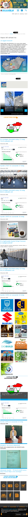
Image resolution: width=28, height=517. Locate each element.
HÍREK (11, 33)
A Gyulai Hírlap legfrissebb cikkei (10, 377)
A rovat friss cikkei (10, 117)
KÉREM (25, 514)
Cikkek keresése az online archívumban (10, 477)
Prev (2, 397)
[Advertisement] (14, 22)
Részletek (18, 514)
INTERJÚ (22, 507)
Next (26, 397)
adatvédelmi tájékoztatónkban (11, 509)
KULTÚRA (13, 507)
